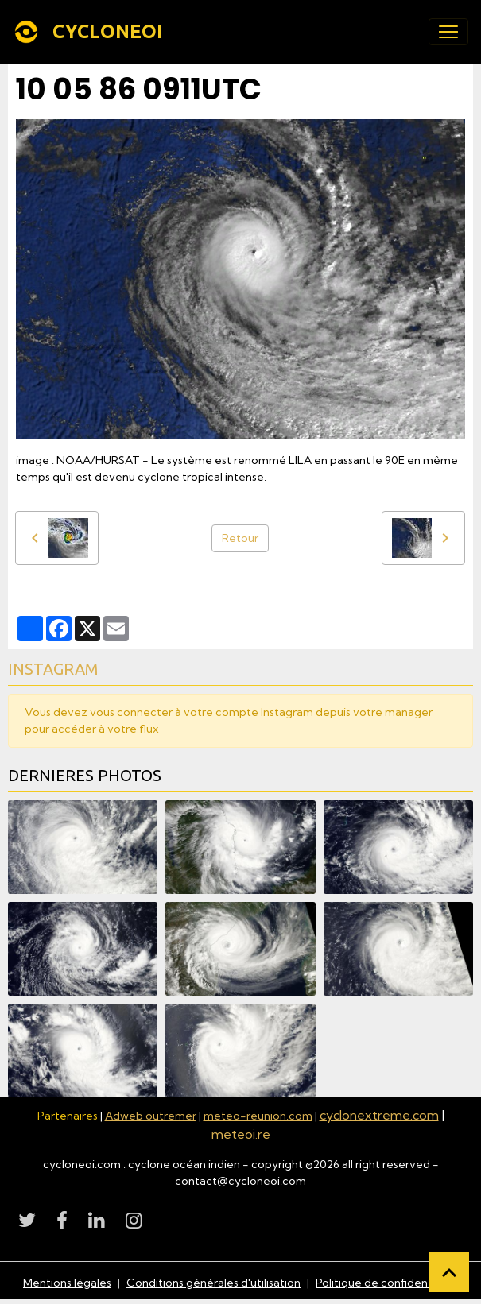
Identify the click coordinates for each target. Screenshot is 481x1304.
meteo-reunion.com (258, 1116)
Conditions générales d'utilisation (213, 1282)
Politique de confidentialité (387, 1282)
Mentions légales (67, 1282)
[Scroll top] (449, 1272)
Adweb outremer (150, 1116)
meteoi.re (240, 1134)
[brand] (91, 32)
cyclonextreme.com (379, 1115)
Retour (240, 538)
